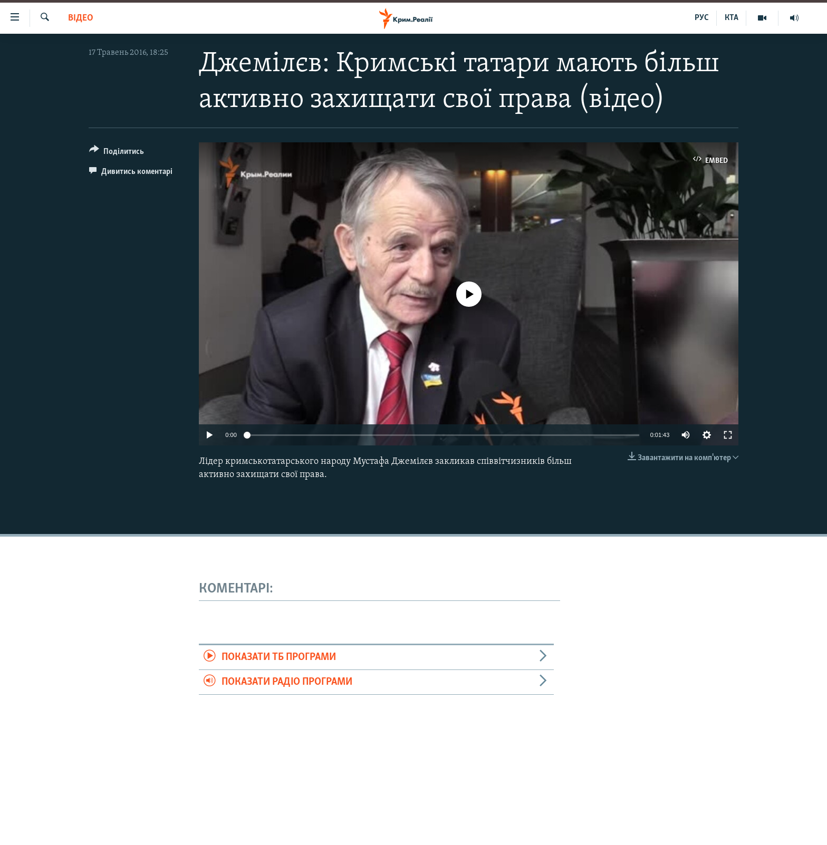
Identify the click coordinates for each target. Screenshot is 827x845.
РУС (702, 18)
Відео (80, 18)
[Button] (116, 153)
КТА (731, 18)
